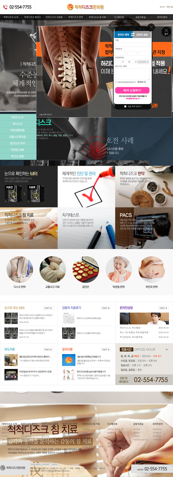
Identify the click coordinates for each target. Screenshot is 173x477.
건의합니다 (157, 440)
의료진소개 (6, 429)
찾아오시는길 (7, 440)
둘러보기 (5, 433)
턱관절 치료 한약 (69, 433)
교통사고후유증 (18, 137)
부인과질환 (18, 156)
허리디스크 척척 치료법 (116, 440)
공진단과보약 (18, 143)
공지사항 (136, 429)
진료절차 (5, 436)
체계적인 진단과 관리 (115, 429)
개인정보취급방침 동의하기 (127, 82)
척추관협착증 (18, 130)
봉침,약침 (45, 436)
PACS (109, 436)
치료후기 (136, 436)
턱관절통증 (86, 436)
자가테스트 (157, 433)
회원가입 (170, 7)
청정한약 (110, 433)
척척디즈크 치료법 (54, 17)
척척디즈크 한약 (75, 17)
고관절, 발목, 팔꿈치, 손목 (92, 447)
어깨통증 (85, 443)
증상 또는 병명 (121, 66)
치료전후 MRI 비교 (140, 440)
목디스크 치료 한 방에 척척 (118, 443)
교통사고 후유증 (27, 443)
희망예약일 (119, 58)
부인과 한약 (67, 436)
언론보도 (136, 433)
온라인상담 (157, 429)
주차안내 (5, 443)
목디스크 (18, 124)
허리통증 (85, 429)
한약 (43, 429)
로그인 (162, 7)
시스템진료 (119, 17)
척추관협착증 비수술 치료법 (118, 447)
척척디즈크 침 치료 (97, 17)
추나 (43, 440)
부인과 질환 (25, 447)
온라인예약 (157, 436)
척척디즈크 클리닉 (32, 17)
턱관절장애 (18, 150)
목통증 (85, 433)
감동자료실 (141, 17)
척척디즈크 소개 (10, 17)
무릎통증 (85, 440)
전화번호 (118, 49)
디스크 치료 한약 (69, 429)
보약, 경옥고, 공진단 (70, 440)
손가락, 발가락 (88, 450)
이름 (117, 40)
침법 (43, 433)
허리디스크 (18, 117)
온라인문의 (162, 17)
